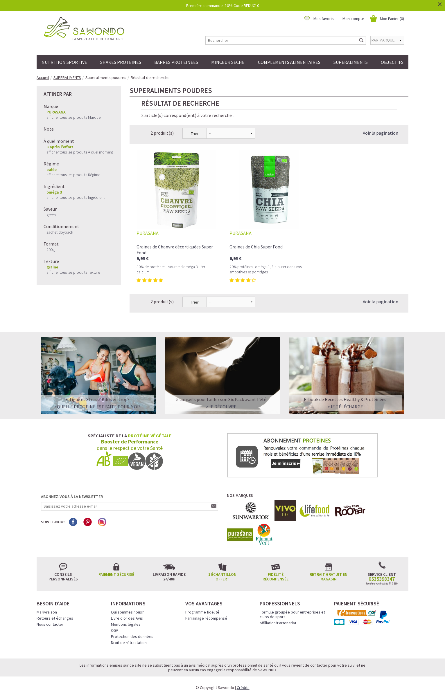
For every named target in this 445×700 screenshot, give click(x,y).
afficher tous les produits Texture (73, 272)
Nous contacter (50, 624)
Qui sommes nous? (127, 612)
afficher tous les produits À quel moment (79, 152)
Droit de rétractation (129, 642)
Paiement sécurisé (116, 574)
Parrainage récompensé (206, 618)
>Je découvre (221, 406)
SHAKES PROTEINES (120, 62)
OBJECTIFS (392, 62)
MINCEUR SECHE (228, 62)
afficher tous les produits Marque (73, 117)
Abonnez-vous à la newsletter (72, 496)
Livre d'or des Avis (127, 618)
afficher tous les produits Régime (73, 174)
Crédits (243, 687)
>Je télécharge (345, 406)
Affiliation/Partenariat (278, 622)
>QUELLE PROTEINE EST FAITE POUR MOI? (97, 406)
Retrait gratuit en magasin (328, 576)
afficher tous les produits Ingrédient (75, 197)
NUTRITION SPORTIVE (64, 62)
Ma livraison (47, 612)
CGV (114, 630)
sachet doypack (59, 232)
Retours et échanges (55, 618)
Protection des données (132, 636)
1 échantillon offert (222, 576)
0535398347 (382, 579)
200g (50, 249)
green (51, 214)
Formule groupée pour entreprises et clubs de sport (292, 614)
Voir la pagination (380, 133)
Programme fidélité (202, 612)
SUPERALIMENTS (350, 62)
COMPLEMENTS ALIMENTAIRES (289, 62)
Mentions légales (126, 624)
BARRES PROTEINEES (176, 62)
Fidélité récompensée (275, 576)
